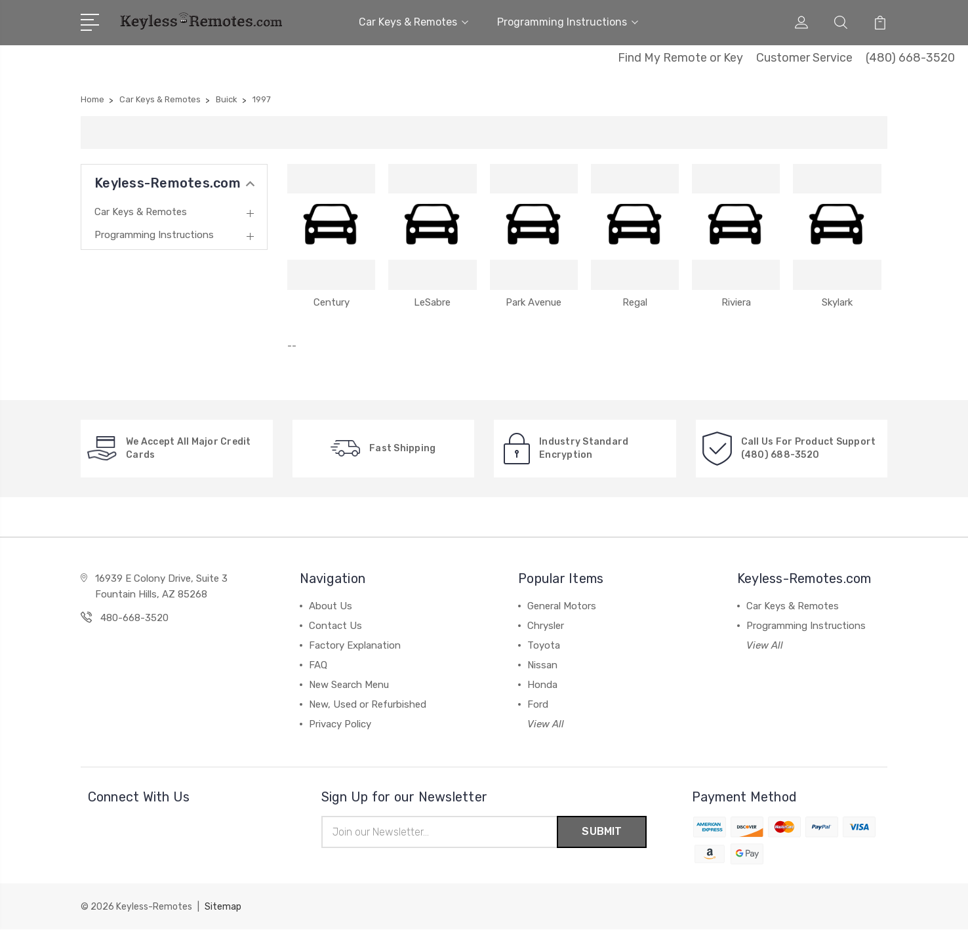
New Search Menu (349, 685)
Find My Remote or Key (680, 58)
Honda (542, 685)
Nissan (542, 665)
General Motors (561, 606)
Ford (537, 704)
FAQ (318, 665)
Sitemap (223, 907)
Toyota (543, 645)
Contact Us (335, 626)
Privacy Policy (340, 724)
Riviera (736, 302)
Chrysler (545, 626)
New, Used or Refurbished (367, 704)
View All (545, 724)
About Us (330, 606)
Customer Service (804, 58)
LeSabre (432, 302)
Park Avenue (533, 302)
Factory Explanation (355, 645)
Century (331, 302)
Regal (634, 302)
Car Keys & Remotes (413, 22)
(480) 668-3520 (910, 58)
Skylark (837, 302)
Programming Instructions (567, 22)
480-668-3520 (134, 618)
